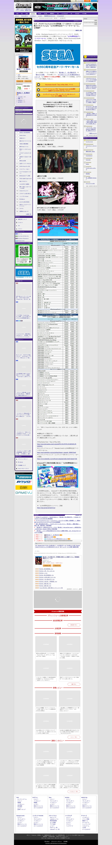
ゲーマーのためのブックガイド (25, 172)
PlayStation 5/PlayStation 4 (23, 238)
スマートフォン (53, 815)
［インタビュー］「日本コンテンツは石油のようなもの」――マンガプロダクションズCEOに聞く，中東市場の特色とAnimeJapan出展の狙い (23, 434)
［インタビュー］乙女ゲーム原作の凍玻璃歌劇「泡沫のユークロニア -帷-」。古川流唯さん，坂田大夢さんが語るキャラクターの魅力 (23, 452)
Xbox (27, 13)
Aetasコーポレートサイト (23, 468)
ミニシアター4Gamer (24, 196)
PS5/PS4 (33, 13)
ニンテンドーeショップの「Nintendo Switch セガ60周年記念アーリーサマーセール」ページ (59, 90)
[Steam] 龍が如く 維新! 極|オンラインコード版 (51, 587)
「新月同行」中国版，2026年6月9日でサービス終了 (91, 115)
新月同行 (88, 173)
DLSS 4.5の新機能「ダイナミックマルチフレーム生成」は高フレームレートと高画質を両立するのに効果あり (45, 709)
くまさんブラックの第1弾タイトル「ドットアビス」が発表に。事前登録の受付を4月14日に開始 (91, 101)
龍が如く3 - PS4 (43, 573)
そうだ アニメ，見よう (24, 169)
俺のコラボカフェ (23, 181)
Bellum (87, 163)
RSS (16, 1)
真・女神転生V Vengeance (91, 178)
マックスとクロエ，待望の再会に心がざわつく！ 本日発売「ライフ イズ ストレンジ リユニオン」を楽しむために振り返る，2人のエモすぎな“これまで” (23, 335)
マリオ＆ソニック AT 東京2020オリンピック (57, 538)
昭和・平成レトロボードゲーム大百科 (25, 187)
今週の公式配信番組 (24, 143)
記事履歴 (87, 0)
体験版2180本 (28, 10)
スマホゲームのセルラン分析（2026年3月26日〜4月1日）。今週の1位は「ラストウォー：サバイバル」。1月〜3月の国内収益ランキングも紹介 (91, 66)
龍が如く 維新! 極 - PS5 (45, 585)
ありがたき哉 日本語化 (24, 201)
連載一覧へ (29, 214)
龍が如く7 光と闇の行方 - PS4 (46, 579)
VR (58, 13)
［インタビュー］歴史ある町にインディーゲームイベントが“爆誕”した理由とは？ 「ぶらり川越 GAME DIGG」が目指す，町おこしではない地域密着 (23, 415)
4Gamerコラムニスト (24, 190)
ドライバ (20, 228)
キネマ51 (21, 208)
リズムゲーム (85, 826)
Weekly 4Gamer (23, 135)
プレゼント (20, 222)
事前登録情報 (53, 820)
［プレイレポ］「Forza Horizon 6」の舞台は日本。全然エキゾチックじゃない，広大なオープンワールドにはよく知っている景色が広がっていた (91, 129)
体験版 (19, 802)
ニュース (20, 96)
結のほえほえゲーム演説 (25, 175)
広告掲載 (65, 841)
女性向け (52, 13)
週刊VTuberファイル (24, 146)
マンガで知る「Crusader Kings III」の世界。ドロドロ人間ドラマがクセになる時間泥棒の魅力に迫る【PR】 (23, 317)
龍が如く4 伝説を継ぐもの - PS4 (47, 577)
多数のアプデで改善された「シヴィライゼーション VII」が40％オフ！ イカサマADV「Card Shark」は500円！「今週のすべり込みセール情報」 (69, 655)
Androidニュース (54, 819)
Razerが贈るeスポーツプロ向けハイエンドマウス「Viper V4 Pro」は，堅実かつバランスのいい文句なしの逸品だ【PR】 (46, 732)
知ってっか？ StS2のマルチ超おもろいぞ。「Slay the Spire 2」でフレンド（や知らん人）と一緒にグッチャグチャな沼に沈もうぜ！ (23, 356)
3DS (61, 547)
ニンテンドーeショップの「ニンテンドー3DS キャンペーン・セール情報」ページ (59, 95)
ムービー (40, 15)
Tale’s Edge (88, 159)
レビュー (17, 15)
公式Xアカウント (22, 1)
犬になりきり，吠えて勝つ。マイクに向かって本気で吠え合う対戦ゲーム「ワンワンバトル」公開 (91, 108)
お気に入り (80, 0)
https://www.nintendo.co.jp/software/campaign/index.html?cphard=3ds (57, 459)
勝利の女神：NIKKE (90, 151)
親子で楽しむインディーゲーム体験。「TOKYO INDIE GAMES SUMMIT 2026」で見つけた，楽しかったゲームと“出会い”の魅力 (23, 298)
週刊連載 (20, 806)
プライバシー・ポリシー (56, 841)
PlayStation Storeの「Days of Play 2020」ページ (59, 84)
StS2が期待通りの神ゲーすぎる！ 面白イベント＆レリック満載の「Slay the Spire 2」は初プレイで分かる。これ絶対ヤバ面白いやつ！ (23, 375)
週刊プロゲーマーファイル (25, 141)
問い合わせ (40, 1)
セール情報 (69, 547)
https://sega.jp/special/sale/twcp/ (46, 507)
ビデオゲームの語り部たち (25, 193)
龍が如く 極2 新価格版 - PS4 (46, 575)
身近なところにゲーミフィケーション (25, 205)
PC (22, 13)
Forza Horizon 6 (89, 155)
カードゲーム (85, 822)
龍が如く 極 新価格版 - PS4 (46, 569)
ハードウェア (64, 13)
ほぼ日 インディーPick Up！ (26, 163)
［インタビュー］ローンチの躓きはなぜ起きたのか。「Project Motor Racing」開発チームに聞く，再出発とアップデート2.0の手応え (69, 786)
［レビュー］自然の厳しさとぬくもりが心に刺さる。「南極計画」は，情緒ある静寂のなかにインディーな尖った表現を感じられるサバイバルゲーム (23, 394)
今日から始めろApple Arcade (26, 178)
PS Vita (46, 545)
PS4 (36, 545)
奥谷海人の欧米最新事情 (25, 132)
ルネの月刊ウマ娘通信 (24, 184)
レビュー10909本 (20, 10)
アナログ (77, 13)
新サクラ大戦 (40, 74)
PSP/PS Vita (84, 797)
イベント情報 (85, 819)
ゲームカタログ (60, 15)
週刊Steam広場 (23, 160)
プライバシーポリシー (23, 459)
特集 (19, 98)
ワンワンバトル (89, 141)
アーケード (84, 815)
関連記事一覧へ (79, 515)
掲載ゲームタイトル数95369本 (23, 9)
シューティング (86, 824)
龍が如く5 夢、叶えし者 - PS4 (46, 571)
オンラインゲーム (22, 799)
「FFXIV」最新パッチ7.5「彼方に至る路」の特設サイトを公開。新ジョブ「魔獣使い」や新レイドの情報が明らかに (91, 122)
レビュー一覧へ (74, 737)
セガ (19, 74)
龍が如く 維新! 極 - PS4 (45, 583)
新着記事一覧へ (74, 624)
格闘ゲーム (85, 820)
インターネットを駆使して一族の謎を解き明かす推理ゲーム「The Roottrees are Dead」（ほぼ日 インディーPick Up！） (45, 679)
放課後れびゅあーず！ (24, 211)
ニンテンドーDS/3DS (38, 815)
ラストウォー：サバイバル (91, 146)
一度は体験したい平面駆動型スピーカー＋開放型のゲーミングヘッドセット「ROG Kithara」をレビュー (69, 709)
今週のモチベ (22, 138)
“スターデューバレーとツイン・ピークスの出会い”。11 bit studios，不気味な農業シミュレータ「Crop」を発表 (91, 80)
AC (71, 13)
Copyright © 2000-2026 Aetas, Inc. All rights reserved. (56, 843)
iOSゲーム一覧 (53, 827)
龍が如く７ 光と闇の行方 (23, 69)
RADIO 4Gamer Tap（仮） (25, 166)
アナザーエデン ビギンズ (91, 169)
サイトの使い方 (32, 1)
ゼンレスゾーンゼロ (90, 183)
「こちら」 (63, 836)
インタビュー (33, 15)
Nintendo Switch (21, 240)
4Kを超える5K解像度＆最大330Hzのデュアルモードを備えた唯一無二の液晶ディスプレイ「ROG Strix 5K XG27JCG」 (69, 732)
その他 (84, 827)
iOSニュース (53, 817)
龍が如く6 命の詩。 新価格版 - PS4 (48, 581)
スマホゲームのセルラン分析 (25, 153)
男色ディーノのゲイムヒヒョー (25, 150)
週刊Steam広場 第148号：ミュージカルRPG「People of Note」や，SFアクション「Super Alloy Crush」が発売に (45, 655)
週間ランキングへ (93, 133)
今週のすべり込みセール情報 (25, 157)
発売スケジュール (38, 806)
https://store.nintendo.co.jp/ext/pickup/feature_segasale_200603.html (56, 452)
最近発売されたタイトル (49, 15)
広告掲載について (22, 465)
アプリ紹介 (53, 824)
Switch (39, 13)
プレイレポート (24, 15)
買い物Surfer (22, 199)
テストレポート (70, 819)
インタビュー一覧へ (74, 791)
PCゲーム (20, 233)
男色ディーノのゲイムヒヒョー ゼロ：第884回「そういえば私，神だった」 (69, 678)
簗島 (75, 547)
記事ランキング (21, 809)
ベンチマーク (69, 826)
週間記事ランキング (22, 219)
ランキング (94, 0)
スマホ (45, 13)
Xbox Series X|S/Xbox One (23, 236)
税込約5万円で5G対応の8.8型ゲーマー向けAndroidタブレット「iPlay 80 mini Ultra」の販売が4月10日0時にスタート (91, 87)
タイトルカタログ (38, 807)
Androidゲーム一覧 (54, 829)
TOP (17, 13)
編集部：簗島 (79, 30)
